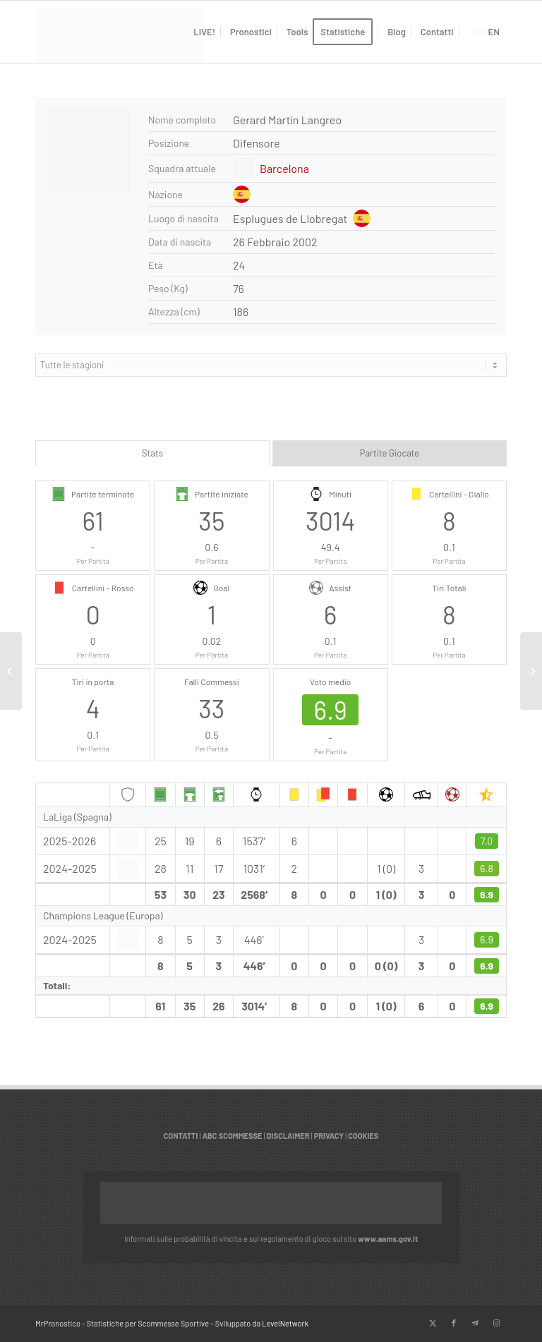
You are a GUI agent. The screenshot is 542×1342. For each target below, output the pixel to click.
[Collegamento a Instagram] (496, 1323)
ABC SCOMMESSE (233, 1135)
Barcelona (284, 168)
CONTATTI (181, 1135)
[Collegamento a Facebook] (453, 1323)
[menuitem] (204, 32)
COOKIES (363, 1135)
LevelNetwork (285, 1323)
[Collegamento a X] (432, 1323)
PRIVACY (329, 1135)
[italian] (120, 39)
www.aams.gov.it (388, 1238)
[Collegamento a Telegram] (475, 1323)
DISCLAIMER (288, 1135)
